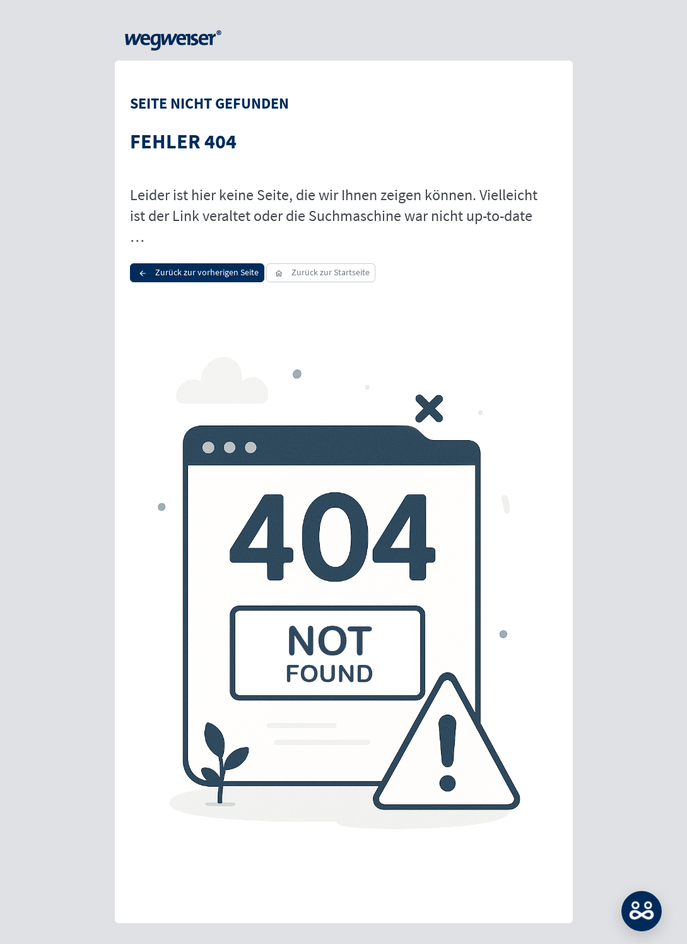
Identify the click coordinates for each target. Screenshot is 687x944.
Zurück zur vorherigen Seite (197, 272)
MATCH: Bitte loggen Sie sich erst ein (641, 911)
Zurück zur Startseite (321, 272)
